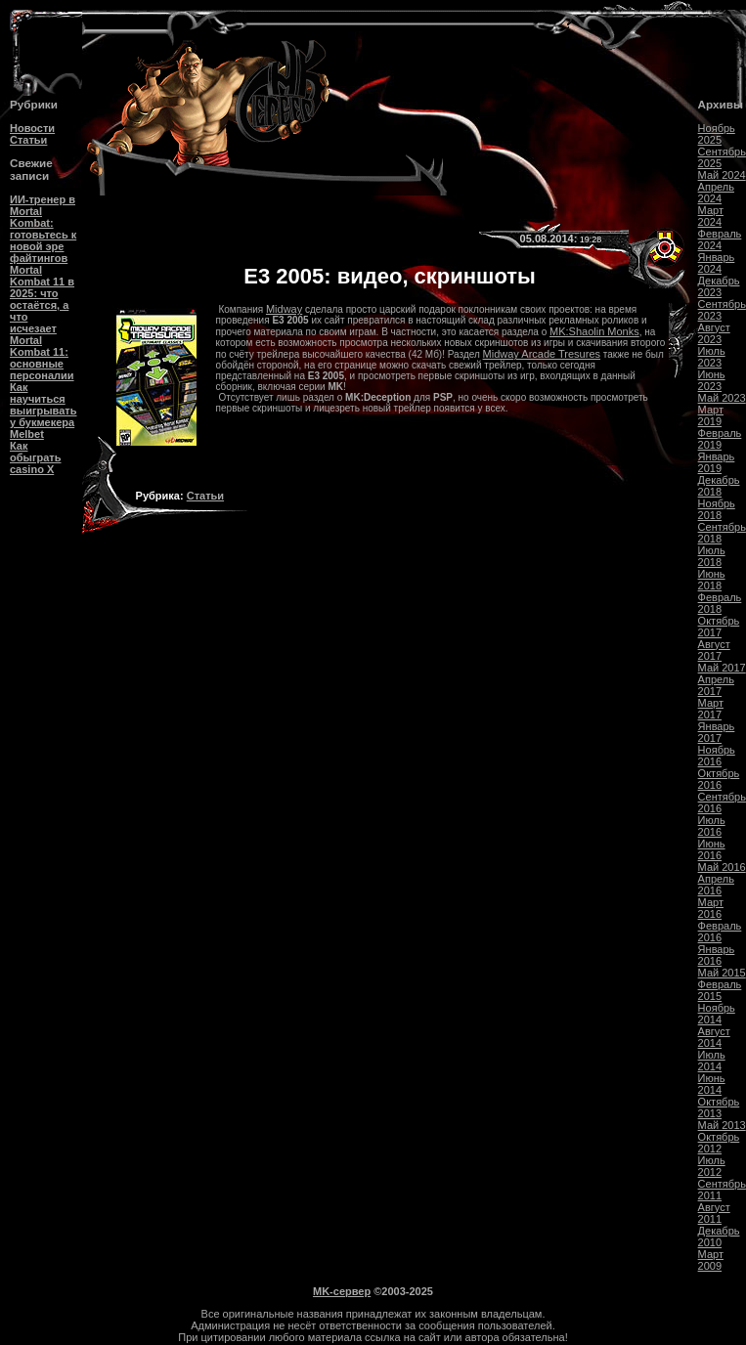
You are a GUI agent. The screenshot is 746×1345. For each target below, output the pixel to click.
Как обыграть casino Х (35, 457)
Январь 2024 (716, 263)
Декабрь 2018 (719, 486)
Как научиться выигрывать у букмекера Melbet (43, 410)
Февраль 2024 (720, 239)
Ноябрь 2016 (716, 755)
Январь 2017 (716, 732)
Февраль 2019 (720, 439)
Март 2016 (711, 908)
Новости (32, 128)
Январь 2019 (716, 462)
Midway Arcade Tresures (541, 354)
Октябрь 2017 (719, 626)
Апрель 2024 (716, 192)
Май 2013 (722, 1125)
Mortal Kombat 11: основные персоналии (42, 357)
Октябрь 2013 (719, 1107)
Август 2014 (714, 1037)
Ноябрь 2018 (716, 509)
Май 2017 (722, 667)
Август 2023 (714, 333)
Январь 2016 (716, 955)
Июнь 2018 (711, 579)
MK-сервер (342, 1291)
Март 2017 (711, 708)
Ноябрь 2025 (716, 134)
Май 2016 (722, 867)
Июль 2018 (711, 556)
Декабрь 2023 (719, 286)
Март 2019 (711, 415)
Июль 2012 (711, 1166)
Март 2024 (711, 216)
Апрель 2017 (716, 685)
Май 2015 (722, 972)
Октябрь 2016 (719, 779)
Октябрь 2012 (719, 1142)
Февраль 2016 (720, 931)
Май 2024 (722, 175)
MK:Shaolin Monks (594, 331)
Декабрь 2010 (719, 1236)
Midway (284, 309)
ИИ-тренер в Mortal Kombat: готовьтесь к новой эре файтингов (43, 229)
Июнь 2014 (711, 1084)
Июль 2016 (711, 826)
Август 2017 (714, 650)
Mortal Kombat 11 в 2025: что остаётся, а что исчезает (42, 299)
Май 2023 (722, 398)
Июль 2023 (711, 357)
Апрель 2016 (716, 884)
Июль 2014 (711, 1060)
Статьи (28, 140)
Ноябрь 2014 (716, 1013)
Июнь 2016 (711, 849)
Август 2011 (714, 1213)
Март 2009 (711, 1260)
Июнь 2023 (711, 380)
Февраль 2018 (720, 603)
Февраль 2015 (720, 990)
